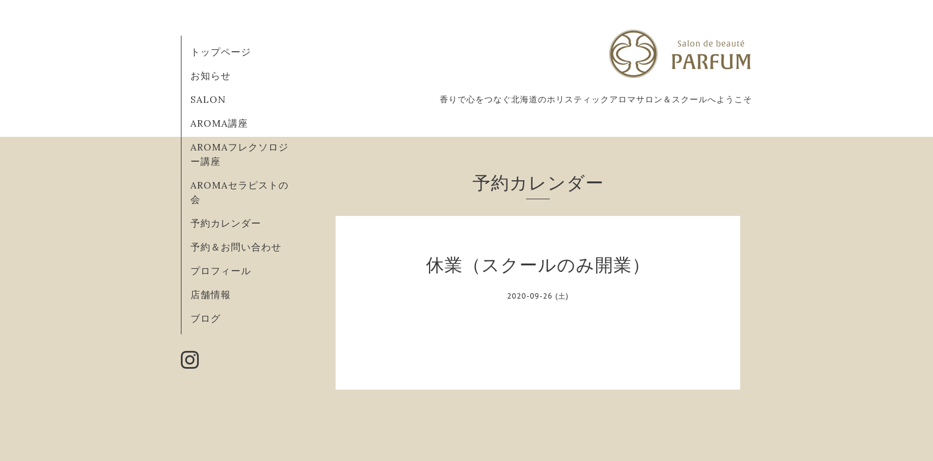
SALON (208, 99)
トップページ (220, 52)
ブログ (205, 318)
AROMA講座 (219, 123)
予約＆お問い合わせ (235, 247)
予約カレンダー (225, 223)
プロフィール (220, 271)
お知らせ (210, 75)
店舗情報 (210, 294)
